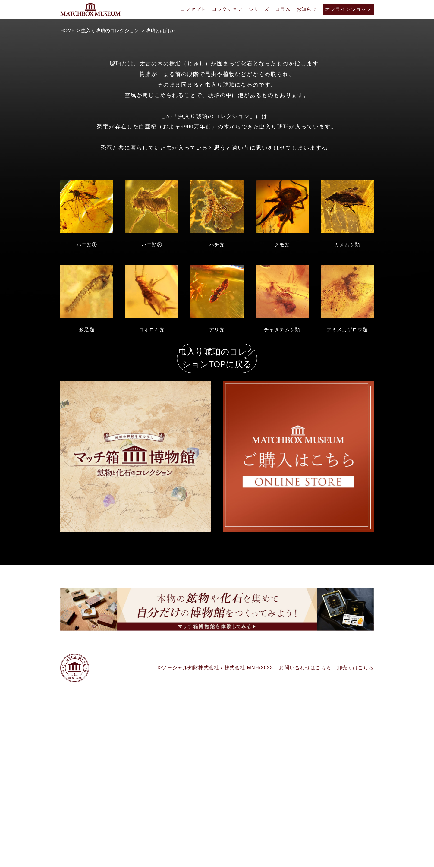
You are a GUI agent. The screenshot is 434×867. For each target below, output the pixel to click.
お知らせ (307, 9)
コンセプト (193, 9)
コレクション (227, 9)
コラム (283, 9)
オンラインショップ (348, 9)
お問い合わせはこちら (305, 851)
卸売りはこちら (355, 851)
